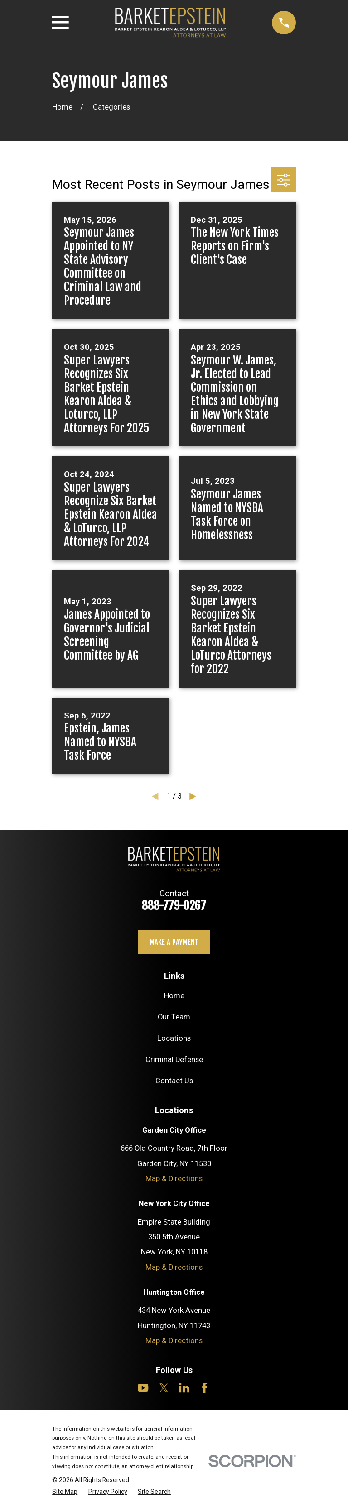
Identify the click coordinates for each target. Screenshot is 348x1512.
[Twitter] (164, 1388)
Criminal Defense (174, 1059)
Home (174, 995)
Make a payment (174, 942)
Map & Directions (174, 1178)
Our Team (174, 1017)
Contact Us (174, 1081)
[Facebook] (204, 1388)
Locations (174, 1038)
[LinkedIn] (184, 1388)
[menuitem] (64, 1492)
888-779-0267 (174, 906)
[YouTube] (143, 1388)
